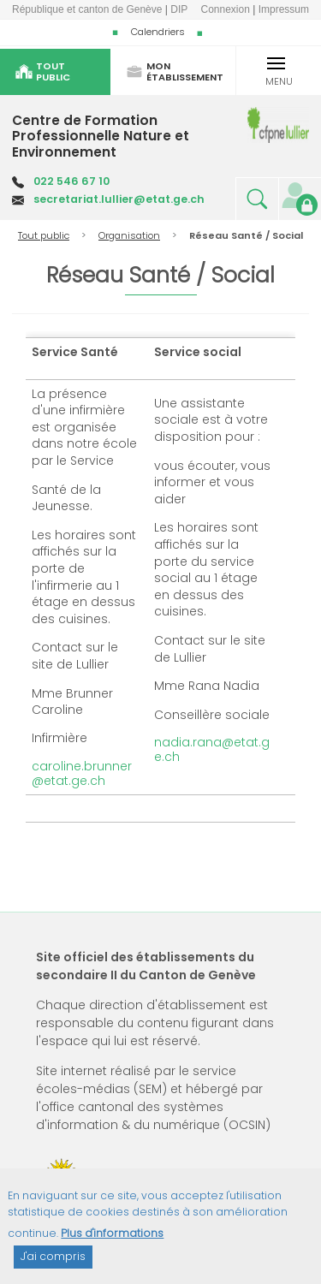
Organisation (129, 235)
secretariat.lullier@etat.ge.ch (119, 199)
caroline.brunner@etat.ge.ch (82, 773)
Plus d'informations (112, 1241)
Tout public (43, 235)
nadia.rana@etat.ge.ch (212, 749)
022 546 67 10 (71, 181)
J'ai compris (53, 1264)
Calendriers (158, 32)
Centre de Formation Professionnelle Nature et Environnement (100, 136)
